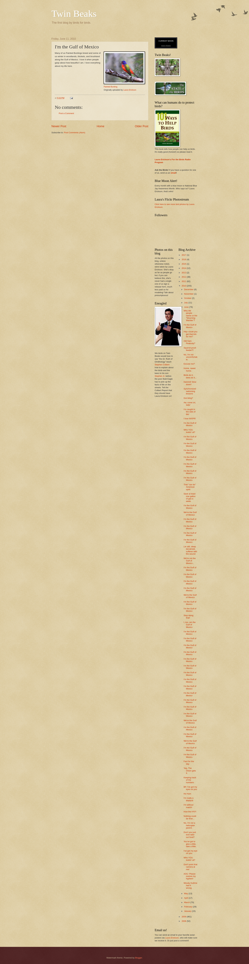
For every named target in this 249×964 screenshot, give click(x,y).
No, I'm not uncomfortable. (190, 357)
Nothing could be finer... (190, 817)
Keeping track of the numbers (190, 780)
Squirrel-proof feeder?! (190, 349)
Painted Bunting (110, 87)
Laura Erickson (129, 90)
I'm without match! (188, 806)
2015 (184, 264)
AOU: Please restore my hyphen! (190, 876)
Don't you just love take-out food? (190, 834)
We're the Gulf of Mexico (190, 513)
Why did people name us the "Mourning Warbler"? (190, 315)
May (186, 893)
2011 (184, 281)
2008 (184, 921)
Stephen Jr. (160, 376)
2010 (184, 286)
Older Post (141, 126)
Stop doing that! (188, 616)
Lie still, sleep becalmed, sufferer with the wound (190, 550)
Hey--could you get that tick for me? (190, 334)
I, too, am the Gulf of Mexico (189, 624)
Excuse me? (189, 364)
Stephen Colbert (162, 364)
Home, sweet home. (189, 369)
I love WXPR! (190, 418)
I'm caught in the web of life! (189, 411)
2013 (184, 272)
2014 (184, 268)
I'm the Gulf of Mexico (190, 326)
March (187, 902)
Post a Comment (66, 113)
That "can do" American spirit (190, 487)
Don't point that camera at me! (190, 867)
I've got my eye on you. (190, 852)
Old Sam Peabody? (189, 342)
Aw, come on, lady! (190, 403)
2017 (184, 255)
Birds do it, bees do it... (190, 376)
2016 (184, 259)
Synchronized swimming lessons (190, 391)
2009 (184, 916)
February (188, 906)
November (189, 294)
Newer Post (58, 126)
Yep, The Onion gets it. (190, 770)
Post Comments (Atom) (74, 132)
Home (100, 126)
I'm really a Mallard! (188, 799)
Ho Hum (187, 794)
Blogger (138, 958)
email (173, 173)
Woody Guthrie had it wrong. (190, 885)
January (188, 911)
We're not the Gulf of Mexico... (190, 560)
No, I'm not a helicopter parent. (189, 825)
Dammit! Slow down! (190, 383)
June (186, 307)
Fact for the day (189, 762)
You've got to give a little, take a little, (190, 844)
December (189, 289)
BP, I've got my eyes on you (190, 788)
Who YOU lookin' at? (189, 431)
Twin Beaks (74, 13)
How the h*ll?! (190, 811)
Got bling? (188, 398)
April (186, 898)
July (186, 302)
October (188, 298)
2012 (184, 277)
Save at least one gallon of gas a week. (189, 497)
